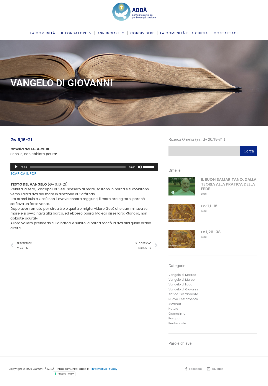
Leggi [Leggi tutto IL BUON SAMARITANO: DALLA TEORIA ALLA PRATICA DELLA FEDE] (204, 193)
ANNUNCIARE (111, 33)
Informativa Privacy (104, 369)
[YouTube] (215, 369)
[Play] (16, 167)
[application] (84, 167)
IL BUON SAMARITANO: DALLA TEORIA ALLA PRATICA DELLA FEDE (229, 184)
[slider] (78, 167)
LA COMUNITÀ (42, 33)
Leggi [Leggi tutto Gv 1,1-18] (204, 211)
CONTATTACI (226, 33)
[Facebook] (193, 369)
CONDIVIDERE (142, 33)
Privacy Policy (65, 373)
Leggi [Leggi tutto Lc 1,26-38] (204, 237)
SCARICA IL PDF (23, 173)
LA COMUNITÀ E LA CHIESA (184, 33)
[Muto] (140, 167)
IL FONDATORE (76, 33)
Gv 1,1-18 (209, 206)
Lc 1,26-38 (211, 232)
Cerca (249, 151)
